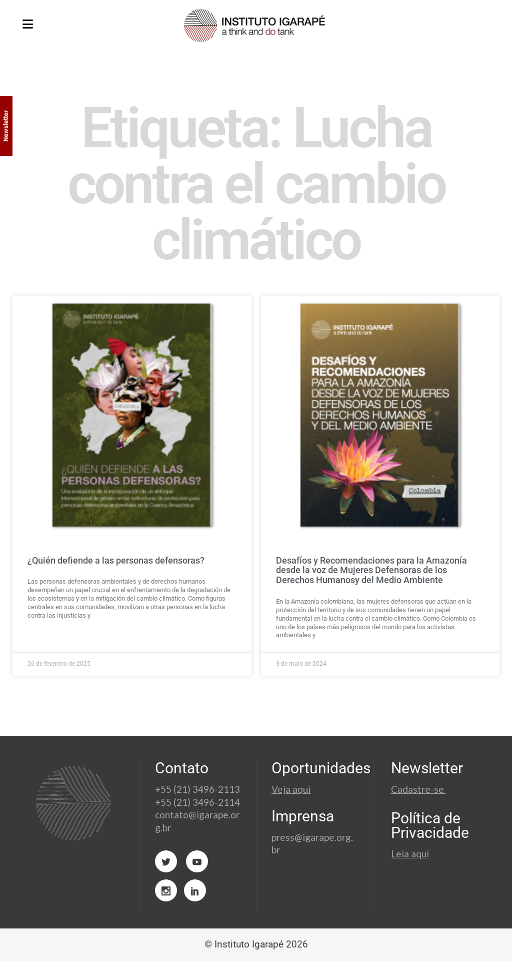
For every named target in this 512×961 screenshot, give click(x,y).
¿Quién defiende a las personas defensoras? (116, 560)
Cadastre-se (418, 789)
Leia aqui (410, 853)
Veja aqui (291, 789)
